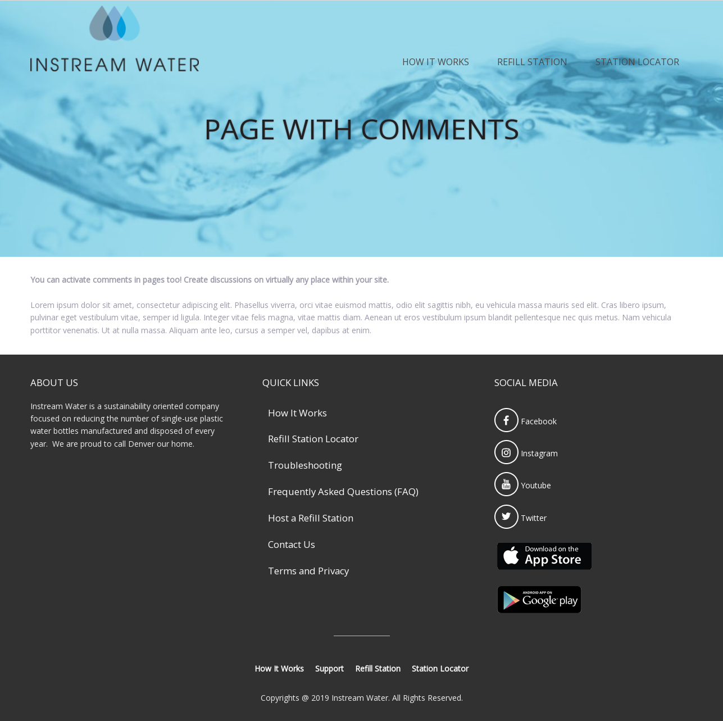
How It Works (435, 62)
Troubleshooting (305, 465)
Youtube (522, 485)
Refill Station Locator (313, 438)
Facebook (525, 421)
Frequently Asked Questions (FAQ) (343, 491)
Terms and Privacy (308, 570)
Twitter (520, 518)
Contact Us (291, 544)
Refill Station (532, 62)
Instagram (526, 453)
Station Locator (637, 62)
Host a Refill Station (310, 517)
